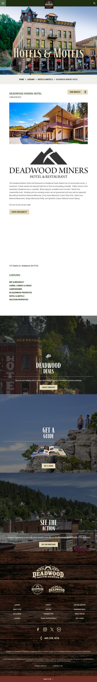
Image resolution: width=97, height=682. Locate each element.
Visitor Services (80, 605)
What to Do (17, 609)
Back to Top (48, 679)
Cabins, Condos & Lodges (20, 285)
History (48, 609)
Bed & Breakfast (16, 282)
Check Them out (48, 387)
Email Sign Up (80, 614)
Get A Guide (48, 466)
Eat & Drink (17, 614)
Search (93, 3)
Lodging (31, 79)
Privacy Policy (40, 666)
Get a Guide (80, 618)
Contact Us (57, 666)
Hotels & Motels (45, 79)
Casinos (17, 618)
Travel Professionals (48, 618)
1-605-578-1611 (15, 97)
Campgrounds (15, 289)
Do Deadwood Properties (20, 292)
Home (21, 79)
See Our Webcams (48, 544)
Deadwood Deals (80, 609)
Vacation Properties (18, 299)
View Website (75, 92)
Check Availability (19, 212)
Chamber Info (48, 614)
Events (48, 605)
